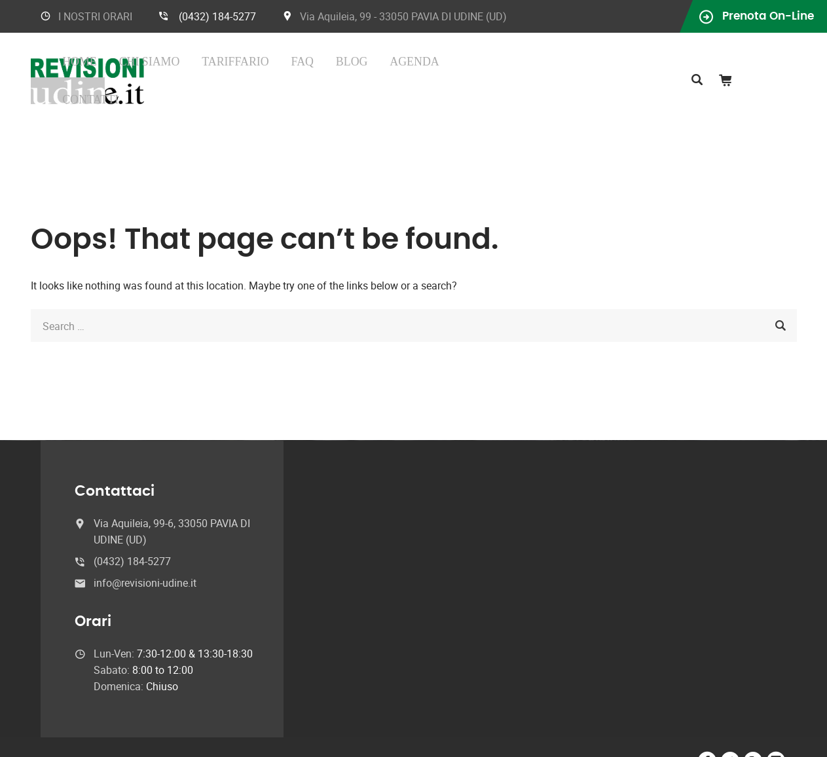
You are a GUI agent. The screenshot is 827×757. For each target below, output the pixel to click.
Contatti (523, 68)
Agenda (469, 68)
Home (237, 68)
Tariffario (348, 68)
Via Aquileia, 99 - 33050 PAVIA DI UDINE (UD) (403, 16)
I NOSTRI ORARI (95, 16)
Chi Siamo (286, 68)
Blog (426, 68)
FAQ (395, 68)
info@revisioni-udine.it (145, 557)
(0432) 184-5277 (217, 16)
